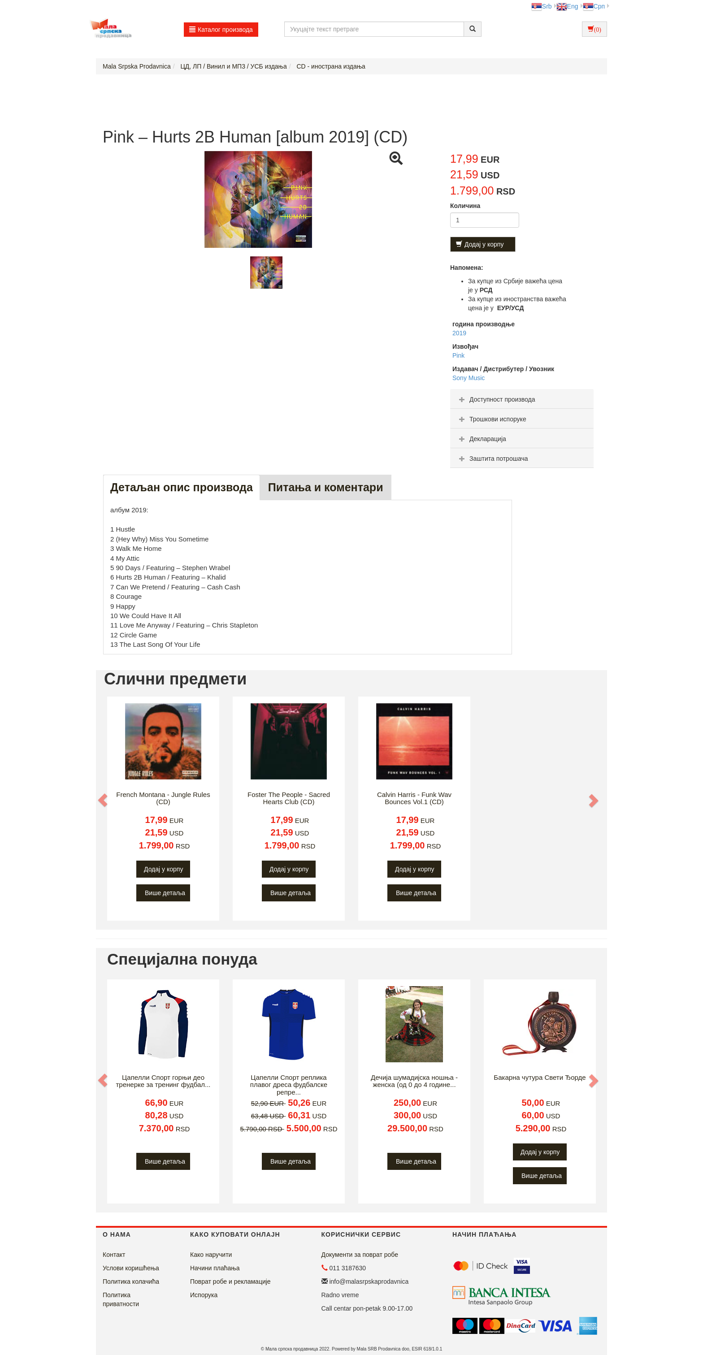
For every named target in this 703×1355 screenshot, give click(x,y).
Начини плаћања (214, 1268)
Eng (567, 6)
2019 (459, 333)
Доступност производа (496, 399)
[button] (103, 800)
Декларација (481, 438)
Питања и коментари (325, 487)
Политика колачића (131, 1281)
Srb (541, 6)
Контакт (114, 1254)
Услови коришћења (131, 1268)
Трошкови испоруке (491, 419)
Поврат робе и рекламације (230, 1281)
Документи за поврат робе (360, 1254)
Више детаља (165, 892)
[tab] (522, 399)
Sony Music (468, 377)
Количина (465, 205)
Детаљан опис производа (181, 487)
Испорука (203, 1295)
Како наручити (211, 1254)
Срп (594, 6)
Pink (458, 355)
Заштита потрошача (492, 458)
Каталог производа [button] (221, 29)
